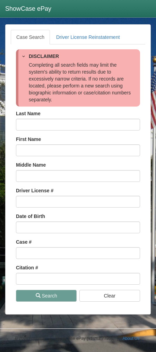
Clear (109, 296)
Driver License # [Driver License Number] (34, 190)
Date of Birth (30, 216)
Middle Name (31, 165)
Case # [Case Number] (24, 242)
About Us (130, 338)
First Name (28, 139)
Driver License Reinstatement (88, 37)
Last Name (28, 113)
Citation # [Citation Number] (27, 267)
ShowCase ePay (28, 8)
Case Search (30, 37)
